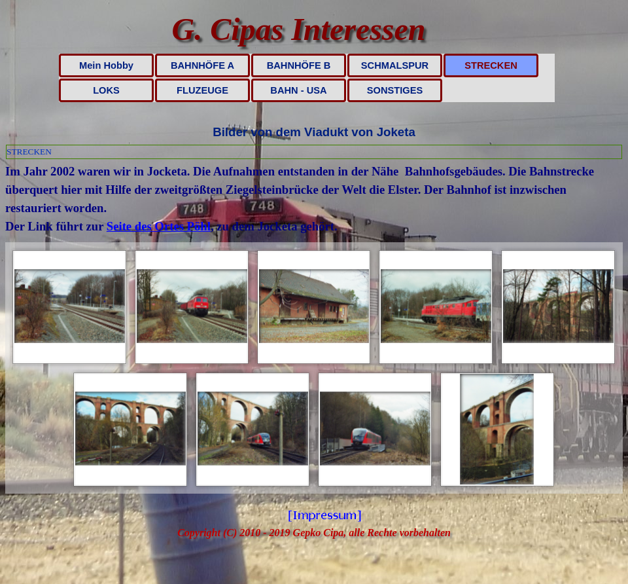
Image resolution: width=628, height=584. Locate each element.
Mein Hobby (106, 65)
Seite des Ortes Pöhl (159, 226)
